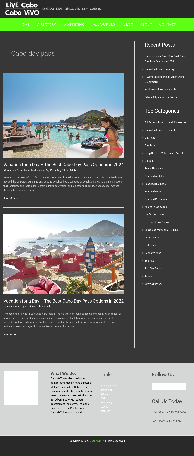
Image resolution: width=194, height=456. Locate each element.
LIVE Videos (152, 237)
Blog (128, 24)
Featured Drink (153, 191)
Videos (105, 398)
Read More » (10, 198)
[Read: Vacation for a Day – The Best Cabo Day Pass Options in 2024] (63, 115)
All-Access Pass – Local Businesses (165, 122)
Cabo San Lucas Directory (159, 69)
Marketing (74, 24)
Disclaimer (107, 389)
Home (24, 24)
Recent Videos (153, 253)
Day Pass (50, 170)
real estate (151, 245)
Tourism (149, 276)
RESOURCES (104, 24)
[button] (47, 24)
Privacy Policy (109, 385)
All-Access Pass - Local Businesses (23, 170)
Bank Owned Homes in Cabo (161, 89)
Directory (46, 24)
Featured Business (155, 183)
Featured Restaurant (156, 199)
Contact (167, 24)
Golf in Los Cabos (155, 214)
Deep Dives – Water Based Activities (165, 153)
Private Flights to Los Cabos (161, 97)
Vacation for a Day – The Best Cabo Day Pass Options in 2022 (63, 301)
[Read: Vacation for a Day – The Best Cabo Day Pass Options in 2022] (63, 254)
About (146, 24)
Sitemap (106, 394)
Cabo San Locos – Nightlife (160, 130)
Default (31, 306)
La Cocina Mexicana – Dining (161, 229)
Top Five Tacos (153, 268)
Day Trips (62, 170)
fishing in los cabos (156, 206)
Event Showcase (154, 168)
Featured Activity (154, 176)
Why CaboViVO (153, 283)
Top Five (149, 260)
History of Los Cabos (157, 222)
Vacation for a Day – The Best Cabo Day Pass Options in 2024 (63, 164)
